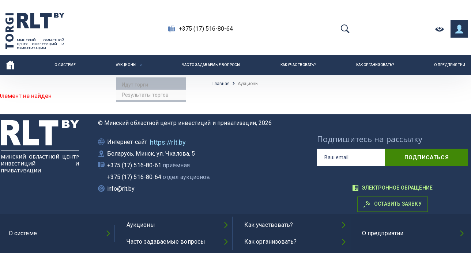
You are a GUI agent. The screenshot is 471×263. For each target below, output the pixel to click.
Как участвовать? (298, 65)
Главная (221, 83)
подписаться (426, 157)
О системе (65, 65)
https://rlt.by (168, 142)
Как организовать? (375, 65)
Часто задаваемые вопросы (211, 65)
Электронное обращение (392, 187)
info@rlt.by (121, 188)
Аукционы (126, 65)
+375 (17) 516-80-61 (148, 165)
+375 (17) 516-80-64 (206, 28)
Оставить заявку (392, 204)
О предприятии (449, 65)
